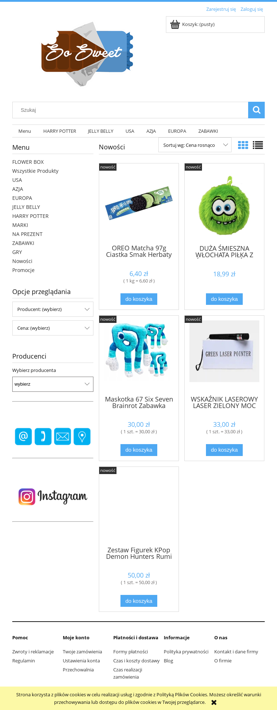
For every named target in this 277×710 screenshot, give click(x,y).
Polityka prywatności (186, 651)
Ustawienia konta (81, 660)
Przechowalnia (78, 669)
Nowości (22, 261)
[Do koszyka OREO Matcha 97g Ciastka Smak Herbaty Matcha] (138, 299)
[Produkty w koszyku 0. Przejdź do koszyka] (193, 24)
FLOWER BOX (28, 161)
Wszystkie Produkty (35, 170)
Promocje (23, 270)
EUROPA (22, 197)
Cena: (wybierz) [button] (33, 328)
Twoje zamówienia (82, 651)
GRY (17, 252)
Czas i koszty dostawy (136, 660)
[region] (52, 436)
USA (17, 179)
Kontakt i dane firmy (236, 651)
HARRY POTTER (30, 215)
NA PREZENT (27, 234)
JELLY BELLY (26, 206)
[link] (52, 436)
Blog (168, 660)
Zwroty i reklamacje (33, 651)
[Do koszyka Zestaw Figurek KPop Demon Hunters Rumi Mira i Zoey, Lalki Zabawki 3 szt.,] (138, 601)
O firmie (223, 660)
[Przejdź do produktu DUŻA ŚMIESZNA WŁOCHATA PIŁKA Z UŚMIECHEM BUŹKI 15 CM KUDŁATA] (224, 203)
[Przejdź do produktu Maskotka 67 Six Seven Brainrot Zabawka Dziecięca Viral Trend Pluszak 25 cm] (139, 354)
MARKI (20, 225)
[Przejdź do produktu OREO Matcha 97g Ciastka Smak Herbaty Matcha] (139, 203)
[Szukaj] (256, 110)
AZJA (17, 188)
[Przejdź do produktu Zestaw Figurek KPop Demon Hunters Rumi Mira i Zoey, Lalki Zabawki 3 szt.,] (139, 506)
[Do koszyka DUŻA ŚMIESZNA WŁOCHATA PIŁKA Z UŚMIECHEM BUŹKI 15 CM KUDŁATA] (224, 299)
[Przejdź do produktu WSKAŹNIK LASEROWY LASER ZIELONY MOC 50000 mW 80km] (224, 354)
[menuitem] (24, 131)
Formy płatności (130, 651)
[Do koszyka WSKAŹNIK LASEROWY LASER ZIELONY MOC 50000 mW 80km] (224, 450)
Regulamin (23, 660)
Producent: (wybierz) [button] (39, 309)
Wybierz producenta (34, 370)
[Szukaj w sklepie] (132, 110)
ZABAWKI (23, 243)
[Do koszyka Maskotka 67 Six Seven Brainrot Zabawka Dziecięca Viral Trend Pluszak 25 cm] (138, 450)
